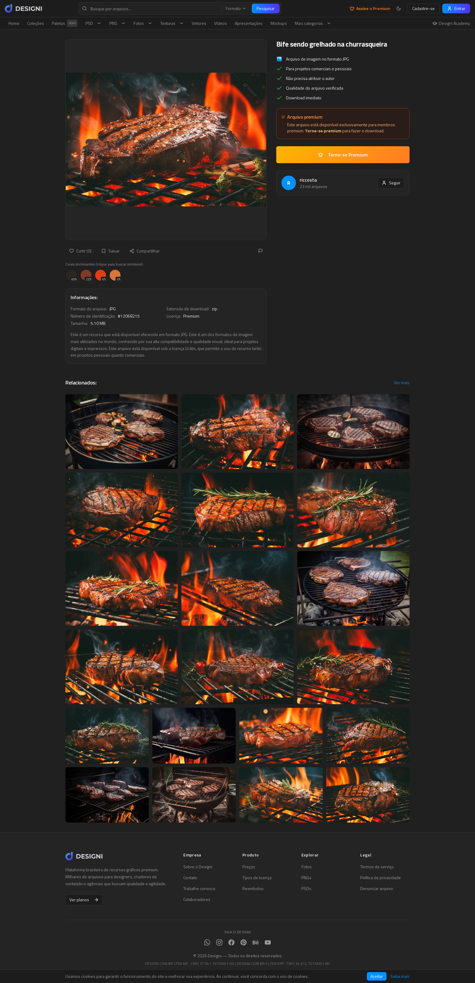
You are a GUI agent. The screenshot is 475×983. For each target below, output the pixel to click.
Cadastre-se (423, 8)
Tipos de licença (256, 878)
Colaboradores (196, 899)
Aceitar (376, 976)
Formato (236, 8)
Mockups (279, 23)
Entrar (456, 8)
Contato (190, 878)
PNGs (306, 878)
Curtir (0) (80, 251)
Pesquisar (266, 8)
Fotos (143, 23)
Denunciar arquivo (376, 889)
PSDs (306, 889)
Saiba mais (400, 976)
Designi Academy (451, 23)
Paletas (65, 23)
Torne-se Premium (343, 154)
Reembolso (253, 889)
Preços (248, 867)
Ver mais (402, 383)
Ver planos (84, 899)
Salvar (110, 251)
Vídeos (220, 23)
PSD (93, 23)
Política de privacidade (380, 878)
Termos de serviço (377, 867)
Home (13, 23)
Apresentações (249, 23)
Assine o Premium (370, 8)
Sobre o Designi (197, 867)
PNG (117, 23)
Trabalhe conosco (199, 889)
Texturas (172, 23)
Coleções (35, 23)
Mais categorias (313, 23)
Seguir (391, 183)
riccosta (308, 179)
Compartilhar (144, 251)
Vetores (199, 23)
